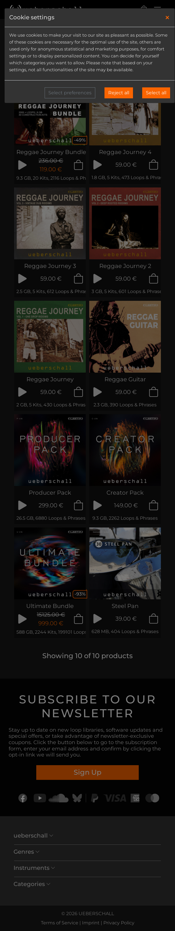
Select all (156, 92)
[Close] (167, 17)
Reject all (118, 92)
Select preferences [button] (70, 92)
